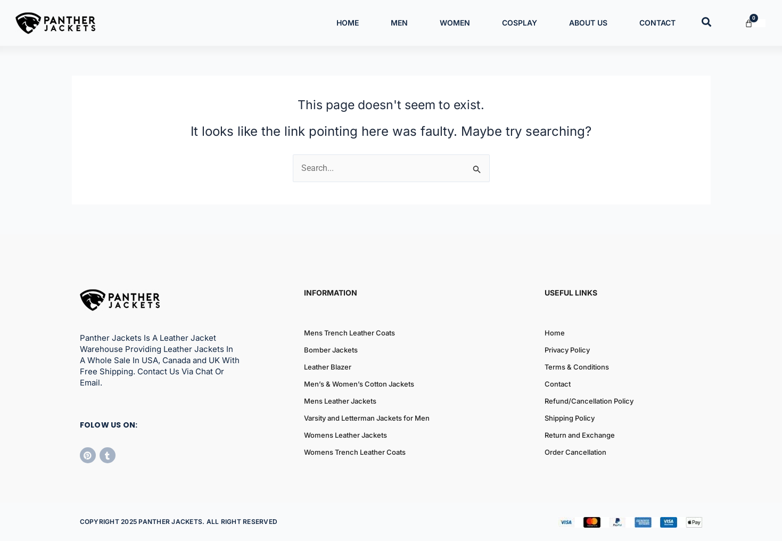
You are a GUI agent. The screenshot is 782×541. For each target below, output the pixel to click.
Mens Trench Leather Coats (349, 333)
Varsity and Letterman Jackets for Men (367, 418)
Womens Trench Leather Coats (355, 452)
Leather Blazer (327, 367)
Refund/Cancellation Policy (589, 401)
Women (455, 22)
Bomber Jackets (331, 350)
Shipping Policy (570, 418)
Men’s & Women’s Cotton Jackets (359, 384)
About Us (588, 22)
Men (399, 22)
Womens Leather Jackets (345, 435)
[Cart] (755, 23)
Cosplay (519, 22)
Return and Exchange (580, 435)
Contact (657, 22)
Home (347, 22)
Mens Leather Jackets (340, 401)
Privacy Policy (567, 350)
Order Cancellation (575, 452)
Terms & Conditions (577, 367)
